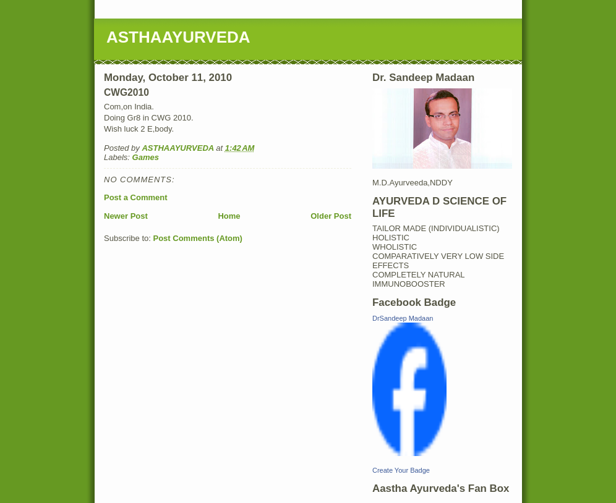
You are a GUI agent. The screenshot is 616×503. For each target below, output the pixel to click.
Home (229, 216)
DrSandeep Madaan (402, 318)
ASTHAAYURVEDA (178, 37)
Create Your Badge (401, 470)
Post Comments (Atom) (197, 238)
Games (145, 157)
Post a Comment (136, 197)
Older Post (330, 216)
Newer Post (126, 216)
